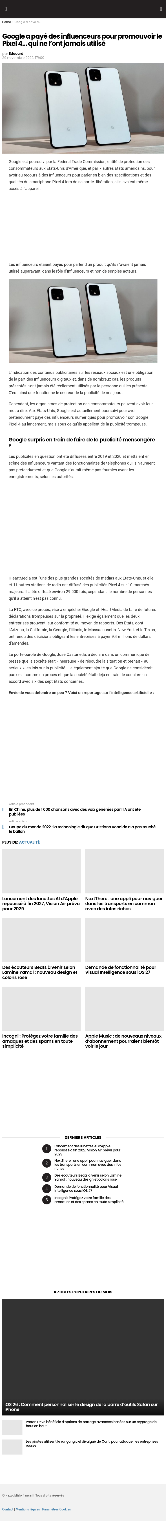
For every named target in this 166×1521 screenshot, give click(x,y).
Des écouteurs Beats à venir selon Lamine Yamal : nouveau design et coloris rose (39, 972)
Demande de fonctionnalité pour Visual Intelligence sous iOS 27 (120, 970)
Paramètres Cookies (56, 1509)
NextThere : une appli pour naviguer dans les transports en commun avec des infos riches (124, 903)
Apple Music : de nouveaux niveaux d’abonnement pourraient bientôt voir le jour (123, 1041)
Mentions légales (28, 1509)
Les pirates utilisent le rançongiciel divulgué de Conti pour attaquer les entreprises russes (92, 1443)
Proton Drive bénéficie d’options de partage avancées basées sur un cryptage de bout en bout (91, 1424)
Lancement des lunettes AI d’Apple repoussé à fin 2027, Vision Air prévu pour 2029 (41, 903)
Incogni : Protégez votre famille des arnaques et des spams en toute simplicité (40, 1041)
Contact (7, 1509)
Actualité (29, 842)
